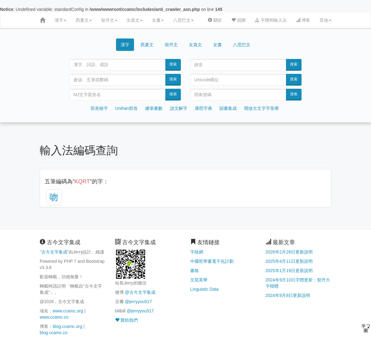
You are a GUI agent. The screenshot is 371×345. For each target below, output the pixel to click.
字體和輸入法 (271, 20)
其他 (325, 20)
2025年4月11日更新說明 (289, 261)
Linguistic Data (204, 289)
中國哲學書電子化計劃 (212, 261)
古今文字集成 (54, 251)
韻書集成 (228, 108)
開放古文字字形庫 (261, 108)
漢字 (60, 20)
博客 (303, 20)
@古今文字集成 (140, 292)
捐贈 (238, 20)
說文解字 (178, 108)
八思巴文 (183, 20)
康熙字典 (203, 108)
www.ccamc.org (68, 310)
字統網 (196, 251)
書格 (194, 270)
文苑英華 (199, 279)
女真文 (135, 20)
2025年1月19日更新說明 (289, 270)
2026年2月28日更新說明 (289, 251)
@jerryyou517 (138, 301)
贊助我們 (126, 320)
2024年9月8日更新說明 (288, 295)
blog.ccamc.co (53, 332)
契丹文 (109, 20)
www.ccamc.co (54, 317)
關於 (215, 20)
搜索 (173, 64)
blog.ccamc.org (67, 326)
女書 (158, 20)
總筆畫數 (154, 108)
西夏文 (84, 20)
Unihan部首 (126, 108)
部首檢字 (99, 108)
